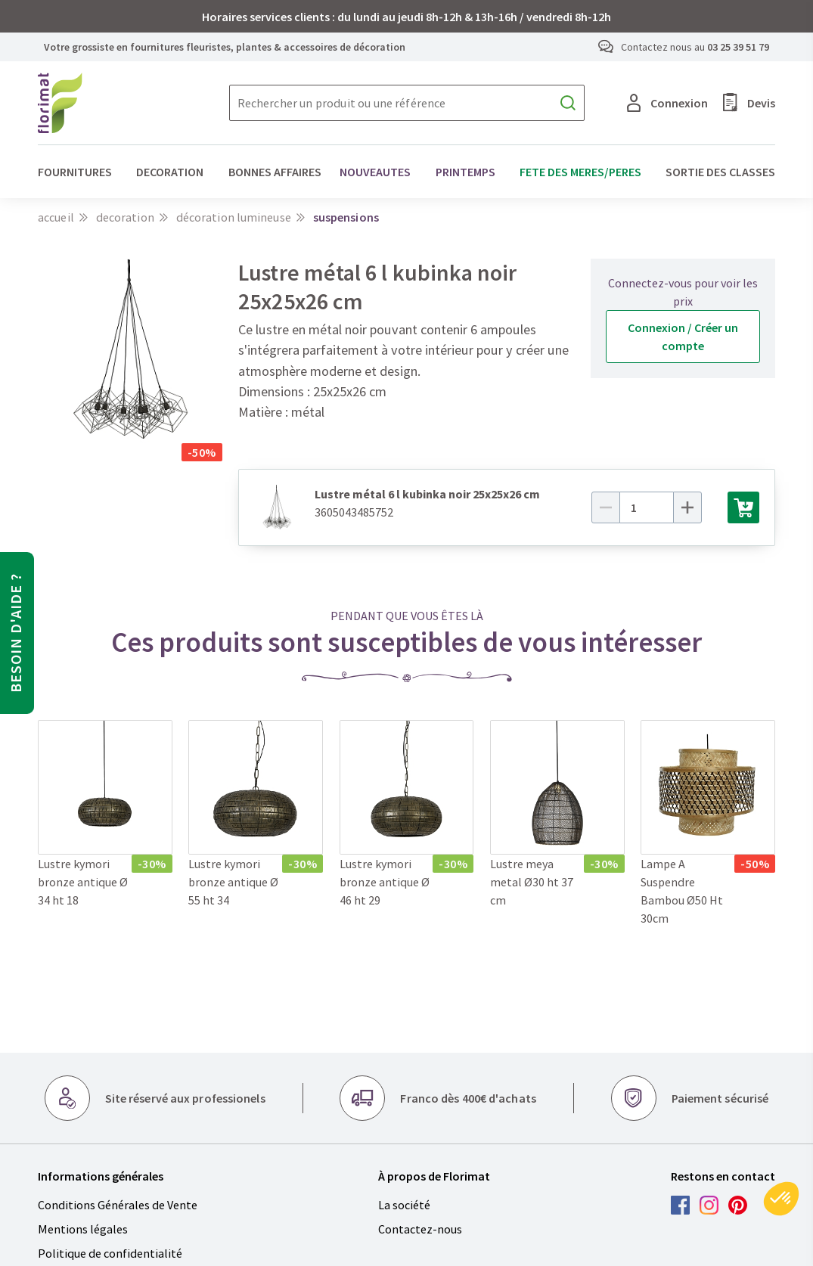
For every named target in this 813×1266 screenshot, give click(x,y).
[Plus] (698, 507)
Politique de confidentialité (110, 1253)
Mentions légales (83, 1229)
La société (404, 1204)
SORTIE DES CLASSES (720, 171)
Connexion (667, 103)
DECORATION (169, 171)
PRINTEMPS (465, 171)
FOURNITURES (75, 171)
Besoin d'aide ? (15, 633)
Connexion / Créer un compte (683, 336)
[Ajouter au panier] (743, 507)
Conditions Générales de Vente (117, 1204)
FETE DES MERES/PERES (580, 171)
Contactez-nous (420, 1229)
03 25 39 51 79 (738, 47)
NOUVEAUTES (375, 171)
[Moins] (617, 507)
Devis (749, 102)
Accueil (56, 217)
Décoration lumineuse (233, 217)
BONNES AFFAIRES (274, 171)
